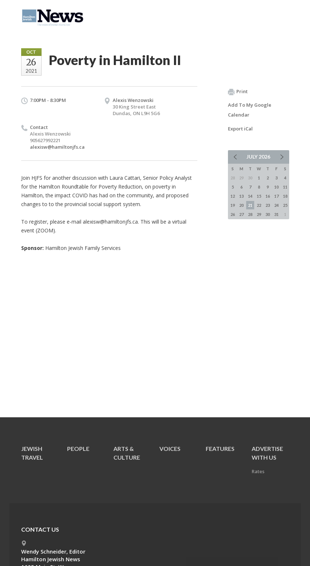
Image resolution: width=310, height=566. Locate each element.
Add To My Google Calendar (249, 110)
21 (250, 205)
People (78, 448)
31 (276, 214)
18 (285, 196)
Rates (258, 471)
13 (241, 196)
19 (232, 205)
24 (276, 205)
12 (232, 196)
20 (241, 205)
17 (276, 196)
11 (285, 187)
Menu (280, 15)
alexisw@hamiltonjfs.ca (57, 147)
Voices (170, 448)
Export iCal (240, 128)
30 (268, 214)
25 (285, 205)
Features (220, 448)
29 (259, 214)
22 (259, 205)
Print (238, 91)
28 (250, 214)
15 (259, 196)
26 (232, 214)
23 (268, 205)
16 (268, 196)
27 (241, 214)
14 (250, 196)
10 (276, 187)
